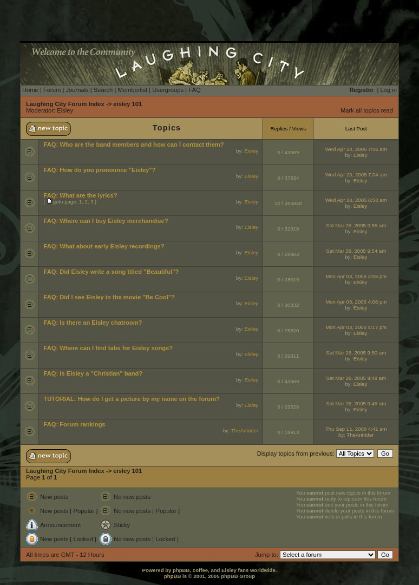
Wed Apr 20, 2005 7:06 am (356, 149)
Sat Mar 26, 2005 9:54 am (356, 251)
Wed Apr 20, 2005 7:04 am (356, 175)
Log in (389, 90)
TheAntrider (244, 430)
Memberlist (132, 90)
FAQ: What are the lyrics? (80, 195)
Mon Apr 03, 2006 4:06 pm (356, 302)
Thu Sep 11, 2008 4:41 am (356, 429)
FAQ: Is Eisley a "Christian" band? (92, 373)
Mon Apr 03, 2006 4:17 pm (356, 327)
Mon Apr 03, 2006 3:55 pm (356, 276)
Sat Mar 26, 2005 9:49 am (356, 378)
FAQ (194, 90)
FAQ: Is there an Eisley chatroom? (92, 322)
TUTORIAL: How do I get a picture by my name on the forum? (131, 399)
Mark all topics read (367, 110)
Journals (77, 90)
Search (103, 90)
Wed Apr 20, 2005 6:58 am (356, 200)
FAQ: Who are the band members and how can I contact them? (133, 144)
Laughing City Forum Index (65, 104)
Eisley (65, 110)
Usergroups (168, 90)
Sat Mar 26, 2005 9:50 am (356, 353)
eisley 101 (127, 104)
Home (30, 90)
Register (362, 90)
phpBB (172, 576)
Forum (52, 90)
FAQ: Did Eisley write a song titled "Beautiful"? (111, 271)
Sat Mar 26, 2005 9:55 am (356, 225)
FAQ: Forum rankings (74, 424)
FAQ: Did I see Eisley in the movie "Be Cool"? (109, 297)
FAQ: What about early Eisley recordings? (103, 246)
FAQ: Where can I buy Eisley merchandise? (105, 221)
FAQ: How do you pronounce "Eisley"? (99, 170)
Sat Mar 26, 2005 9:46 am (356, 403)
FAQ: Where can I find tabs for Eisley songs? (108, 348)
